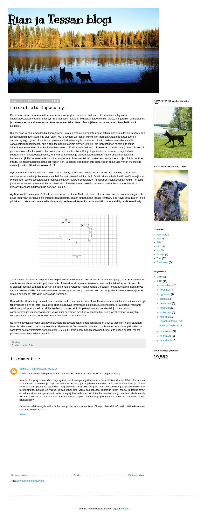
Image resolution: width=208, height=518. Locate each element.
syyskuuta (165, 294)
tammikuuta (166, 340)
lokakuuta (165, 289)
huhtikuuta (165, 317)
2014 (160, 276)
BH (158, 242)
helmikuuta (166, 336)
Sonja (22, 368)
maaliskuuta (166, 331)
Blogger (124, 508)
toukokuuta (166, 312)
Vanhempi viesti (136, 475)
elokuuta (165, 299)
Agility (25, 345)
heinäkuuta (166, 303)
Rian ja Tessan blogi (59, 19)
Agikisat (160, 234)
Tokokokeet (162, 262)
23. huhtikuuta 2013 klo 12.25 (42, 368)
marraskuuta (167, 285)
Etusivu (77, 475)
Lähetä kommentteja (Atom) (30, 480)
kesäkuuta (165, 307)
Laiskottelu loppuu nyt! (171, 321)
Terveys (160, 254)
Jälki (158, 246)
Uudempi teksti (18, 475)
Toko (31, 345)
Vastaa (22, 414)
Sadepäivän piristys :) (170, 325)
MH (158, 250)
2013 (160, 281)
